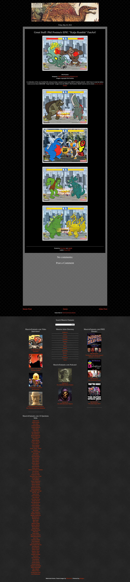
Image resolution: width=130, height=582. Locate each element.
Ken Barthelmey (35, 502)
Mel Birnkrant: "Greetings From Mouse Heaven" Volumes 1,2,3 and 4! (94, 355)
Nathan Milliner (36, 525)
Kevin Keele (35, 504)
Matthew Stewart (35, 513)
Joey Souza (35, 494)
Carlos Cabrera (36, 442)
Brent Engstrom (35, 435)
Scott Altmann (36, 541)
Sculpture (65, 357)
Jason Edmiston (35, 489)
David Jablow (35, 463)
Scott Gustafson (35, 543)
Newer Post (27, 309)
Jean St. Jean (35, 492)
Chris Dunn (35, 443)
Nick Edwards (35, 526)
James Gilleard (36, 482)
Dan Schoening (35, 451)
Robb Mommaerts (36, 536)
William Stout (35, 570)
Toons (65, 360)
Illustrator (65, 350)
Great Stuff (67, 250)
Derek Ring (36, 464)
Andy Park (36, 430)
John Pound (35, 497)
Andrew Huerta (36, 425)
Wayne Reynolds (35, 567)
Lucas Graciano (35, 509)
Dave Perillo (35, 458)
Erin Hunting (35, 473)
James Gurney (36, 486)
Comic (65, 334)
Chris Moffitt (35, 447)
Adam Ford (36, 420)
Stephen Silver (36, 551)
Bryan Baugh (35, 440)
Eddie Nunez (35, 468)
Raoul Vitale (35, 533)
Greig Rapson (35, 478)
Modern (65, 353)
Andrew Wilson (36, 427)
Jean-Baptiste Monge (36, 491)
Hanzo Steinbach (35, 481)
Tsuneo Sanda (36, 562)
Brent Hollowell (35, 437)
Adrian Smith (35, 422)
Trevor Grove (35, 561)
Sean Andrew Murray (35, 544)
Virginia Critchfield (36, 566)
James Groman (35, 484)
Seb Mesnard (35, 546)
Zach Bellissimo (35, 574)
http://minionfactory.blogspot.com (68, 76)
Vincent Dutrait (36, 564)
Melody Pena (35, 518)
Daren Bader (35, 455)
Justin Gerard (35, 500)
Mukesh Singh (36, 523)
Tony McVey (35, 559)
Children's (65, 332)
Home (65, 309)
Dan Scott (35, 453)
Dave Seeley (35, 461)
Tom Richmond (36, 557)
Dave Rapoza (35, 460)
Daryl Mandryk (36, 456)
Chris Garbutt (35, 445)
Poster (65, 355)
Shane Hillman (36, 548)
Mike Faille (36, 520)
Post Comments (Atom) (68, 312)
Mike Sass (35, 522)
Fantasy (65, 341)
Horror (65, 346)
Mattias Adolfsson (36, 515)
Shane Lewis (35, 549)
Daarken (35, 450)
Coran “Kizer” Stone (35, 448)
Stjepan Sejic (35, 552)
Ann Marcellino (36, 432)
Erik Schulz (35, 471)
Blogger (82, 578)
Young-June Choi (35, 572)
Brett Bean (36, 438)
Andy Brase (35, 429)
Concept (65, 337)
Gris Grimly (35, 479)
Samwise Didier (35, 539)
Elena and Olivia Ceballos (36, 469)
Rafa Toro (35, 531)
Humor (65, 348)
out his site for (99, 84)
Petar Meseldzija (35, 530)
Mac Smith (36, 510)
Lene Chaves (35, 507)
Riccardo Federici (36, 535)
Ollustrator (69, 578)
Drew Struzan (35, 466)
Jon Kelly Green (35, 499)
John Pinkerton (35, 495)
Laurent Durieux (35, 505)
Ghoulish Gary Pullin (35, 476)
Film (65, 343)
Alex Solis (35, 424)
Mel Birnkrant (35, 517)
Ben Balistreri (35, 434)
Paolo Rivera (35, 528)
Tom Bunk (35, 556)
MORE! (65, 85)
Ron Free (35, 538)
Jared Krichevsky (36, 487)
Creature (65, 339)
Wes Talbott (35, 569)
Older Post (103, 309)
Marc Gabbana (36, 512)
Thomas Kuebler (35, 554)
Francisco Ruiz (36, 474)
